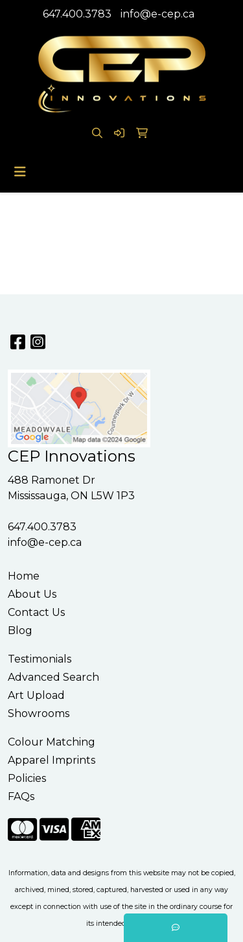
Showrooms (38, 713)
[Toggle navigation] (20, 172)
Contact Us (36, 612)
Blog (20, 630)
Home (24, 576)
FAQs (21, 796)
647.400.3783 (77, 14)
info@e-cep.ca (157, 14)
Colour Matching (51, 742)
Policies (27, 778)
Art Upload (36, 695)
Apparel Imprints (51, 760)
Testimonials (39, 659)
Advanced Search (53, 677)
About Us (32, 594)
